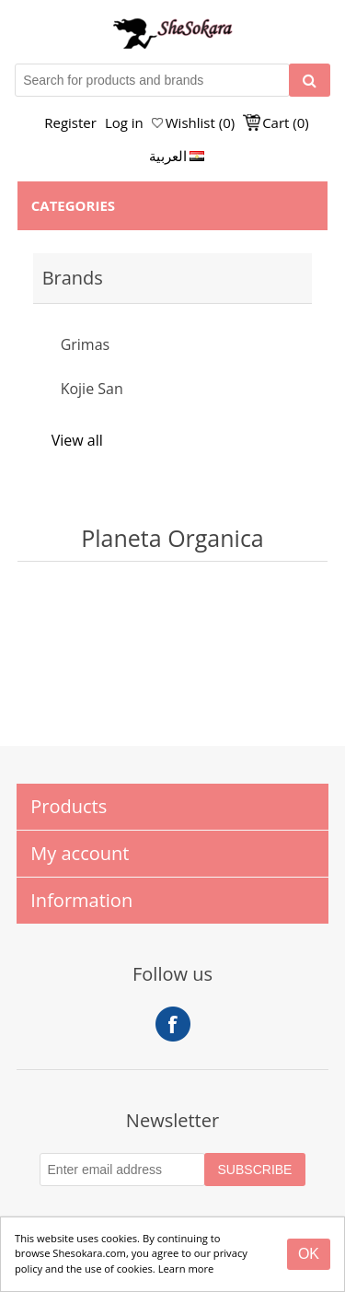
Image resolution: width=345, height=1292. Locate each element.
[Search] (309, 80)
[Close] (308, 1254)
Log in (124, 122)
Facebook (172, 1024)
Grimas (85, 344)
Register (70, 122)
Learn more (186, 1268)
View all (77, 440)
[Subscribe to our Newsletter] (122, 1169)
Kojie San (92, 388)
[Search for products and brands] (152, 80)
